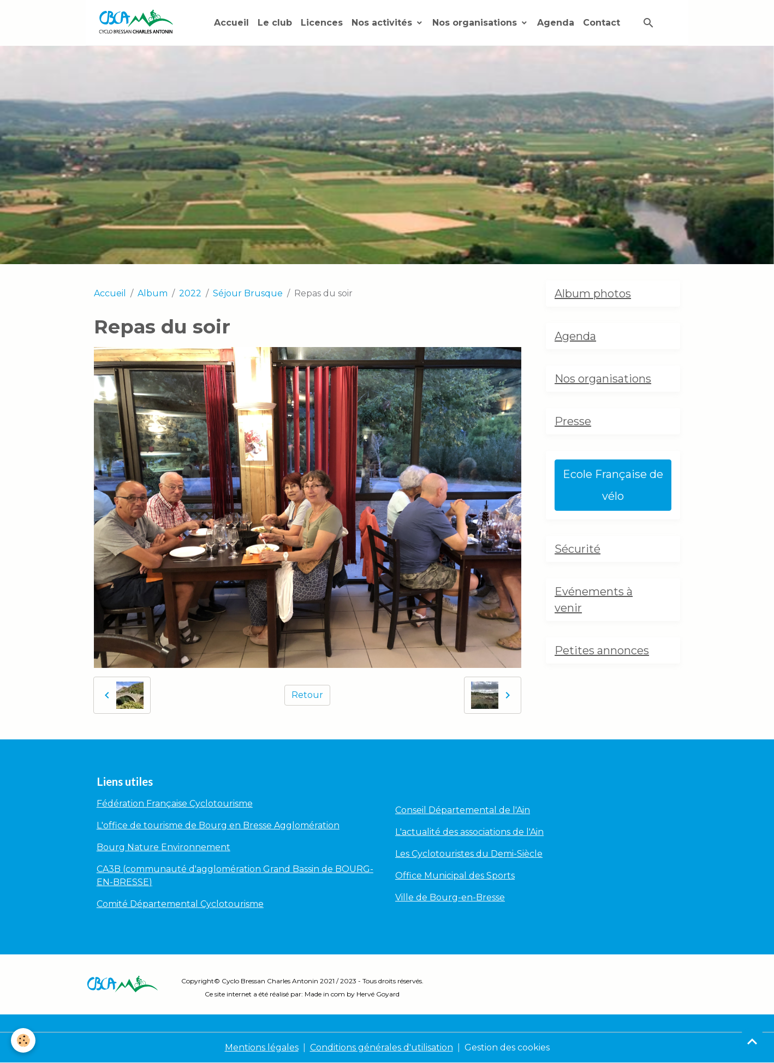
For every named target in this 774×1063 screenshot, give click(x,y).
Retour (307, 695)
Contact (601, 22)
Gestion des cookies (507, 1047)
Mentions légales (262, 1047)
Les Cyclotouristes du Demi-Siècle (469, 854)
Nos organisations (476, 22)
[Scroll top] (752, 1041)
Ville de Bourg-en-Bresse (450, 897)
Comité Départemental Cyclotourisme (180, 904)
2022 (190, 293)
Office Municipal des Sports (455, 875)
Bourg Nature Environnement (163, 847)
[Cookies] (23, 1040)
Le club (275, 22)
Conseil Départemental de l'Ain (462, 810)
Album (153, 293)
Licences (322, 22)
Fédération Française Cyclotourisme (175, 803)
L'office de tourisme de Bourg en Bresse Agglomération (218, 825)
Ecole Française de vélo (613, 485)
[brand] (137, 23)
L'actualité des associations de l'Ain (469, 832)
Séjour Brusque (248, 293)
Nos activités (383, 22)
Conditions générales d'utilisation (381, 1047)
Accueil (231, 22)
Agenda (555, 22)
